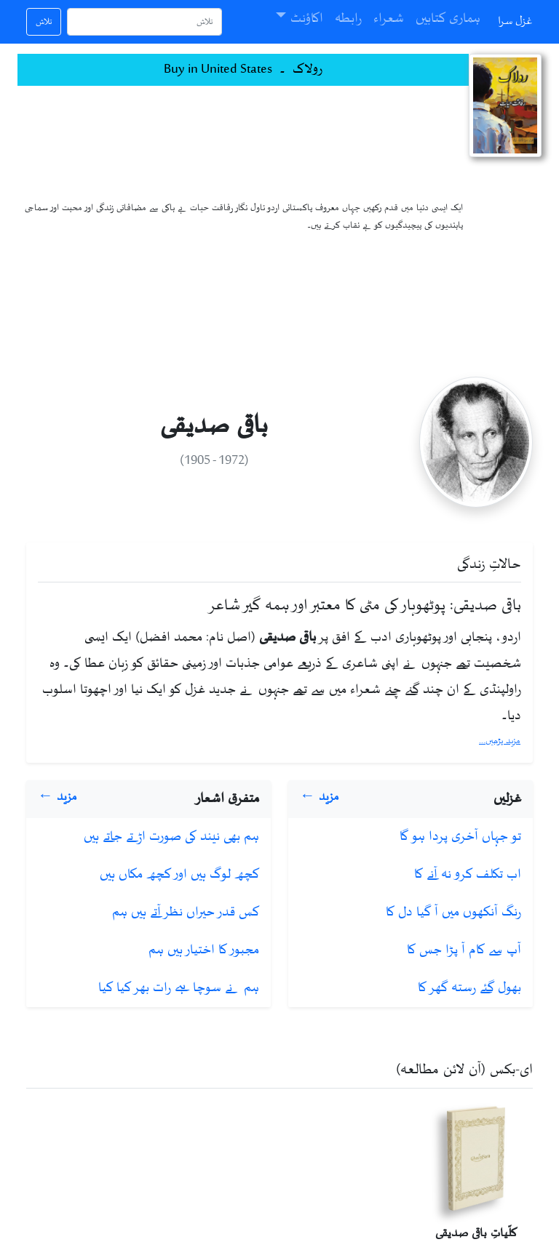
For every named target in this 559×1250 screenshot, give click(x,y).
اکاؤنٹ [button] (306, 19)
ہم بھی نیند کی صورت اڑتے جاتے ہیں (171, 837)
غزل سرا (515, 21)
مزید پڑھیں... (499, 741)
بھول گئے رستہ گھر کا (469, 988)
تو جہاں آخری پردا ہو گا (460, 837)
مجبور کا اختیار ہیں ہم (203, 950)
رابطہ (348, 19)
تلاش (44, 22)
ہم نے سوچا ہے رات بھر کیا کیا (178, 988)
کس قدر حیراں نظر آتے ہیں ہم (185, 912)
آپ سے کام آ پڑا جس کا (464, 950)
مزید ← (319, 797)
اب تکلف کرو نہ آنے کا (467, 874)
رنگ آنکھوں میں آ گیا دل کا (453, 912)
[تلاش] (144, 22)
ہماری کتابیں (448, 19)
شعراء (388, 19)
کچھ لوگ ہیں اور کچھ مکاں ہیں (179, 874)
